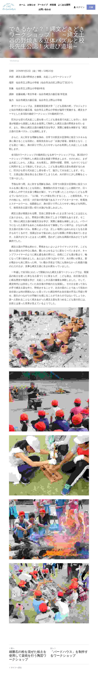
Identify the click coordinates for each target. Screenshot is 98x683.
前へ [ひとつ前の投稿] (11, 648)
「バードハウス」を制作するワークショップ (69, 653)
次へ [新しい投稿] (53, 648)
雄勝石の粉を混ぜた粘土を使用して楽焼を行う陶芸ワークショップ (27, 655)
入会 (91, 7)
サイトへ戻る (15, 667)
